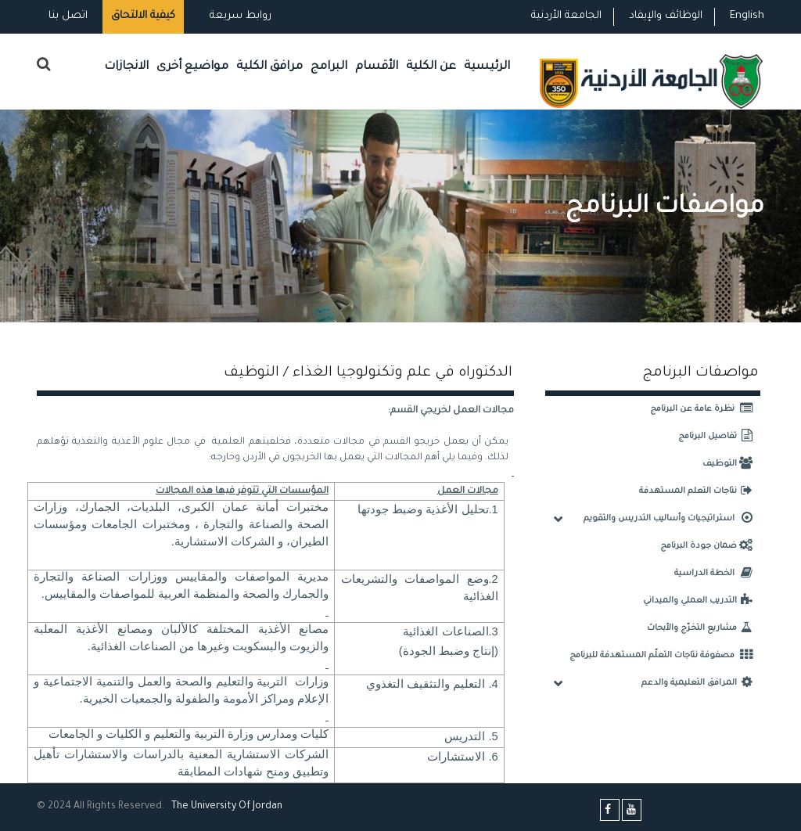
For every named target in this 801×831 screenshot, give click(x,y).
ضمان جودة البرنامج (710, 546)
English (747, 16)
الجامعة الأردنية (566, 16)
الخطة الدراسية (717, 573)
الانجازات (126, 67)
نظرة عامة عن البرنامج (705, 409)
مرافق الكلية (269, 67)
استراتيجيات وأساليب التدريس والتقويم (672, 518)
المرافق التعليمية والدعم (700, 683)
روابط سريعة (239, 16)
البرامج (329, 67)
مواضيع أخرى (192, 67)
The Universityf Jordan (226, 806)
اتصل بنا (68, 16)
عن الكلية (431, 67)
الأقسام (376, 67)
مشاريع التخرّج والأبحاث (703, 628)
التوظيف (731, 464)
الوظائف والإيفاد (665, 16)
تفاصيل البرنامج (719, 436)
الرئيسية (487, 67)
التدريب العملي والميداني (701, 601)
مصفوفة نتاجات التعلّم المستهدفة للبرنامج (664, 655)
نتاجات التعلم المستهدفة (699, 491)
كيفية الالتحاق (143, 16)
